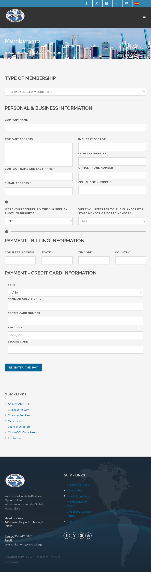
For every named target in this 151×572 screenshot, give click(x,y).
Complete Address (20, 252)
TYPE (11, 284)
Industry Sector (92, 139)
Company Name (16, 119)
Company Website (93, 153)
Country (122, 252)
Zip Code (85, 252)
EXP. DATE (15, 327)
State (46, 252)
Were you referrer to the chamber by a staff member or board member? (111, 211)
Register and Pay (23, 367)
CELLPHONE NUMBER (94, 182)
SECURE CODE (18, 341)
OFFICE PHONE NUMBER (95, 167)
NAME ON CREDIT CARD (24, 298)
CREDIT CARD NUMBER (24, 313)
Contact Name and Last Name (30, 168)
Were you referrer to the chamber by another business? (36, 211)
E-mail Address (18, 183)
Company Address (19, 139)
